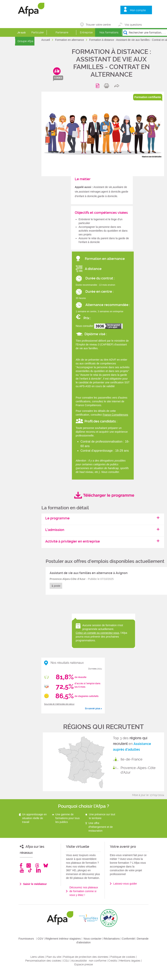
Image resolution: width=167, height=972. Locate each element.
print (107, 86)
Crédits (112, 960)
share (117, 86)
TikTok (30, 870)
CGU (66, 960)
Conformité (128, 938)
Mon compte (138, 10)
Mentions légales (129, 960)
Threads (37, 865)
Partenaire (62, 32)
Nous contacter (93, 938)
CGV (40, 938)
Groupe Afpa (25, 41)
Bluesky (45, 865)
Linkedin (38, 870)
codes (58, 77)
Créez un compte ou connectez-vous (97, 632)
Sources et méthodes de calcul (59, 704)
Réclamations (112, 938)
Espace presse (83, 964)
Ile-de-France (131, 759)
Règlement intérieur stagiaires (63, 938)
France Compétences (115, 414)
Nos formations (108, 32)
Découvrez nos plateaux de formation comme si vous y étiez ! (83, 891)
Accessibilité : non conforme (88, 960)
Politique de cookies (122, 956)
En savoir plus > (93, 708)
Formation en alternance (70, 39)
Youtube (22, 870)
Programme (98, 86)
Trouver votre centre (98, 24)
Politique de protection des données (85, 956)
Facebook (21, 865)
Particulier (37, 32)
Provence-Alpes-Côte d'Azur (138, 770)
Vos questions (133, 24)
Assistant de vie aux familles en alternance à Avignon (89, 573)
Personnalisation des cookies (43, 960)
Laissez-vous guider (125, 883)
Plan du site (53, 956)
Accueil (46, 39)
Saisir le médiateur (35, 883)
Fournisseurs (26, 938)
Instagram (28, 865)
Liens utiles (37, 956)
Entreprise (86, 32)
